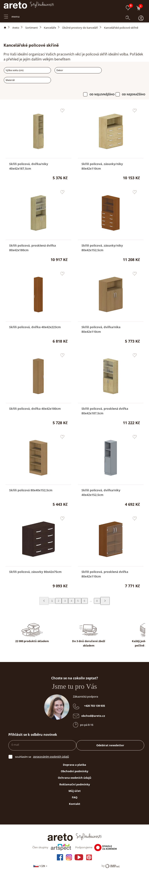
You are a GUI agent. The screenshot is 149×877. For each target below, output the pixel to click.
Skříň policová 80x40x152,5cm (30, 490)
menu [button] (12, 15)
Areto (15, 27)
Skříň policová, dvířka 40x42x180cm (35, 409)
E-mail (15, 744)
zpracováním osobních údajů (51, 756)
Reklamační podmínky (74, 784)
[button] (140, 14)
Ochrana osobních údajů (74, 778)
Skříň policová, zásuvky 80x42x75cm (35, 572)
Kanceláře (50, 27)
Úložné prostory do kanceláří (80, 27)
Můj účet (75, 791)
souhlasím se (23, 757)
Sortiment (31, 27)
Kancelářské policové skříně (121, 27)
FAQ (74, 797)
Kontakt (74, 804)
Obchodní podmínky (74, 771)
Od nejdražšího (133, 94)
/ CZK (40, 866)
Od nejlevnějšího (102, 94)
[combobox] (27, 70)
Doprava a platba (74, 765)
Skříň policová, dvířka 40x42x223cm (35, 327)
